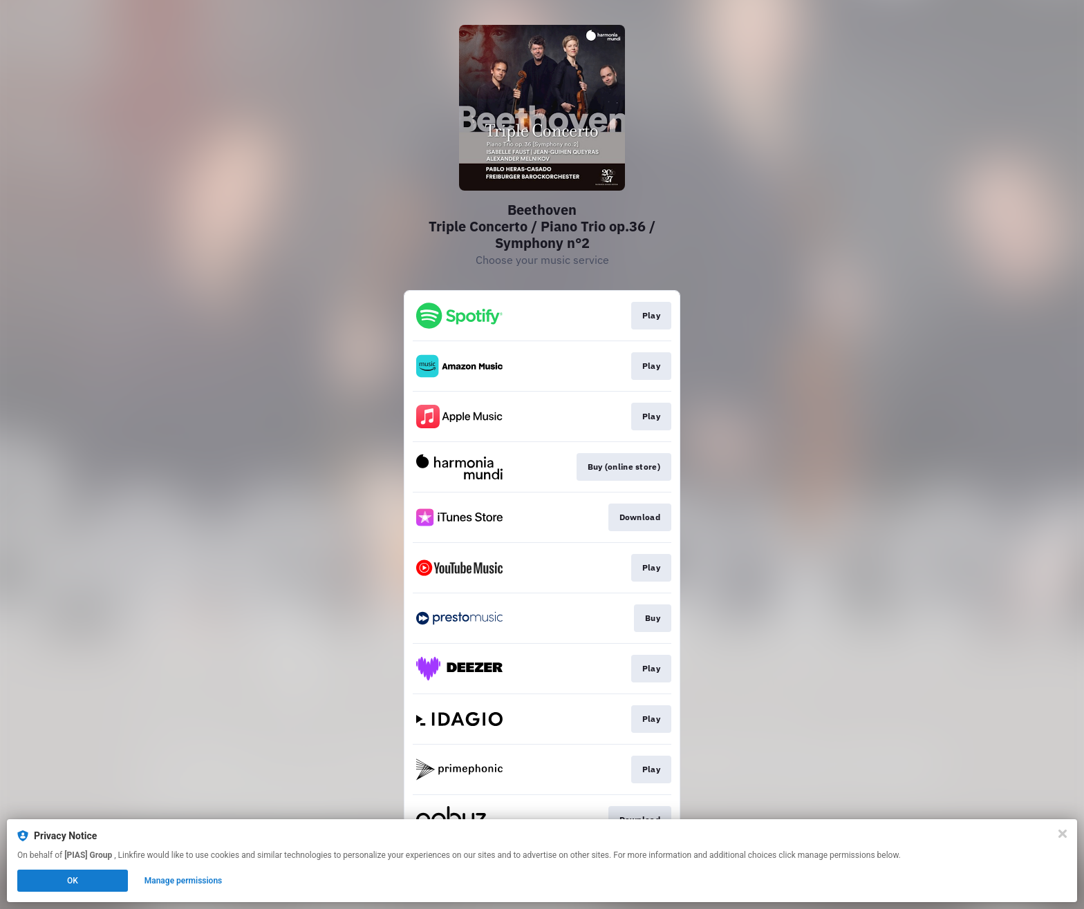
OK (72, 881)
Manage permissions (183, 881)
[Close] (1063, 834)
